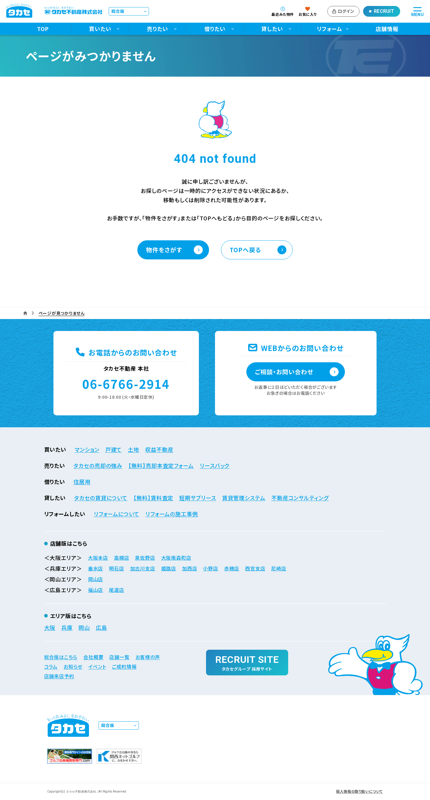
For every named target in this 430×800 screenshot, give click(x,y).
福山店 (95, 589)
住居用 (81, 481)
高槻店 (121, 557)
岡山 (84, 627)
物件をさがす (164, 249)
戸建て (113, 449)
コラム (51, 666)
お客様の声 (148, 656)
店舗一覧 (119, 656)
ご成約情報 (124, 666)
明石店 (116, 568)
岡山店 (95, 579)
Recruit (384, 11)
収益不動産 (159, 449)
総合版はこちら (61, 656)
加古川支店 (142, 568)
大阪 (50, 627)
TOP (43, 29)
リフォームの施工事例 (171, 514)
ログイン (346, 11)
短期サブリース (197, 498)
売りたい (157, 29)
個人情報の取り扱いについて (359, 791)
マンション (87, 449)
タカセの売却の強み (97, 465)
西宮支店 (255, 568)
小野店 (210, 568)
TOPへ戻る (245, 249)
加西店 (189, 568)
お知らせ (73, 666)
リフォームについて (116, 514)
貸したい (272, 29)
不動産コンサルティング (300, 498)
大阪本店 (98, 557)
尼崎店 (278, 568)
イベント (97, 666)
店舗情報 (387, 29)
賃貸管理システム (243, 498)
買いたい (100, 29)
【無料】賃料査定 (153, 498)
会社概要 (93, 656)
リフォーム (329, 29)
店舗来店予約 (59, 676)
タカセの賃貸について (101, 498)
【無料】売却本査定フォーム (161, 465)
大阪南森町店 (176, 557)
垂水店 (95, 568)
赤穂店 (231, 568)
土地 (133, 449)
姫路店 (168, 568)
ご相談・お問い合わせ (284, 371)
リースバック (215, 465)
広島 (101, 627)
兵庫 (67, 627)
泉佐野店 (145, 557)
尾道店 (116, 589)
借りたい (214, 29)
